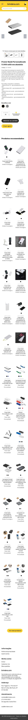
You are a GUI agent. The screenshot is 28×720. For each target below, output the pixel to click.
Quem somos (5, 654)
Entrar (3, 662)
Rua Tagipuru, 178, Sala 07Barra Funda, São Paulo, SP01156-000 (9, 688)
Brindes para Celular (21, 167)
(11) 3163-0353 (5, 699)
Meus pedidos (5, 666)
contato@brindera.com (8, 697)
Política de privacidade (8, 651)
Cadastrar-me (5, 664)
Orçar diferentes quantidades (16, 114)
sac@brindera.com (7, 706)
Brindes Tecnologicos (7, 164)
